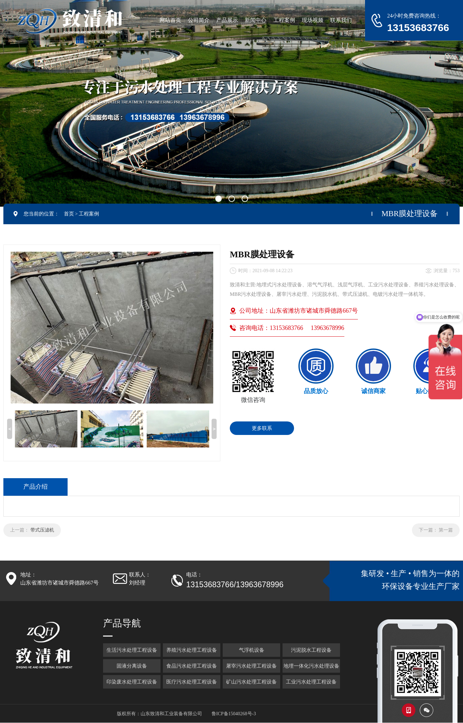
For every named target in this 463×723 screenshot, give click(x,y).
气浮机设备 (251, 650)
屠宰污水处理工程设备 (251, 666)
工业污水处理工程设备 (311, 682)
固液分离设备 (132, 666)
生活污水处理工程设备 (131, 650)
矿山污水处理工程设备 (251, 682)
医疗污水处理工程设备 (191, 682)
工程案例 (89, 213)
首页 (69, 213)
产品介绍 (35, 486)
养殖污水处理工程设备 (191, 650)
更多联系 (262, 428)
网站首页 (170, 20)
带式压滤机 (42, 530)
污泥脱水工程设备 (311, 650)
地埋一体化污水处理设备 (311, 666)
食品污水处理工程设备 (191, 666)
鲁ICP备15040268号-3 (234, 713)
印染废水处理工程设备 (131, 682)
